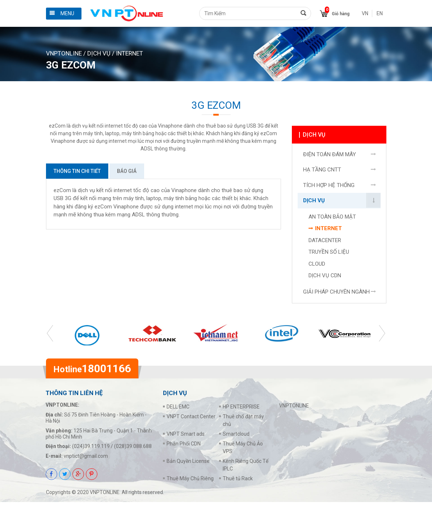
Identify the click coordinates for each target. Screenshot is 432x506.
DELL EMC (178, 411)
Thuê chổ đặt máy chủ (243, 424)
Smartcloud (236, 438)
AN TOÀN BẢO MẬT (332, 218)
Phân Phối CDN (184, 448)
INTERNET (129, 53)
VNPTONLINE (64, 53)
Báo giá (127, 171)
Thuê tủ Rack (238, 482)
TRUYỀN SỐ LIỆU (329, 254)
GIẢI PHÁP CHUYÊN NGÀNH (336, 293)
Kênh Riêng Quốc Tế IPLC (245, 469)
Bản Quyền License (188, 465)
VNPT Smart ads (186, 438)
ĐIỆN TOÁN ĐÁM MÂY (329, 156)
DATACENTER (325, 242)
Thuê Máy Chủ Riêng (190, 482)
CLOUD (317, 265)
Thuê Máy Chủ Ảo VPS (243, 451)
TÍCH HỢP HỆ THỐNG (329, 187)
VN (365, 13)
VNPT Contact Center (191, 420)
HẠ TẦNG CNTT (322, 172)
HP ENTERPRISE (241, 411)
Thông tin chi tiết (77, 171)
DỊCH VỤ (98, 53)
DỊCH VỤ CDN (325, 277)
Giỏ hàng (340, 13)
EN (380, 13)
